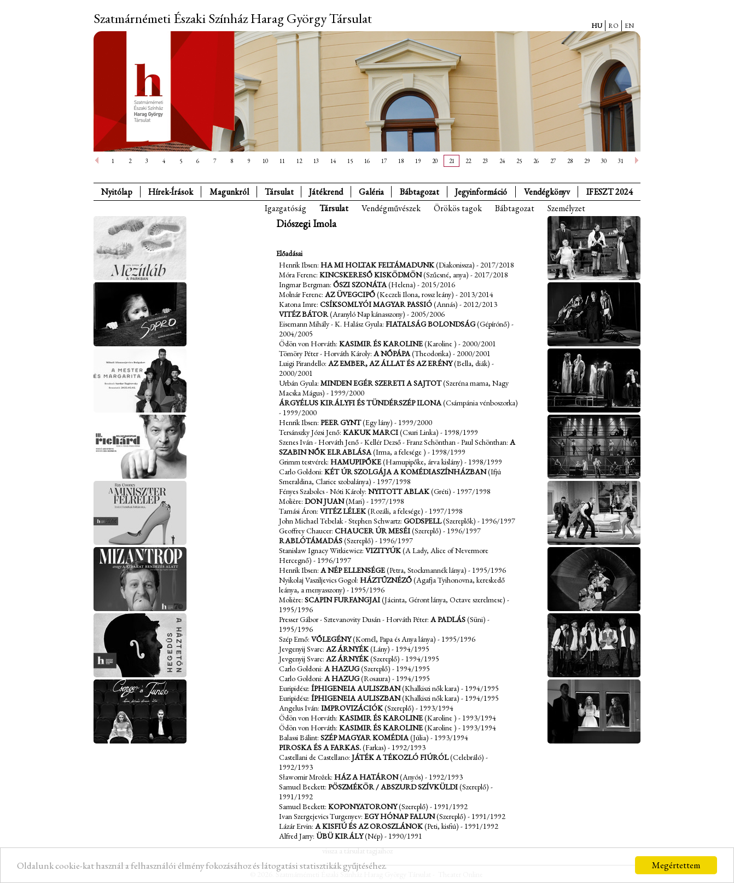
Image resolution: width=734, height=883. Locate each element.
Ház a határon (366, 777)
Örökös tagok (458, 208)
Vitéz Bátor (303, 314)
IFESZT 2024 (609, 191)
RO (613, 25)
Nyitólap (116, 191)
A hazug (341, 668)
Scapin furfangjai (342, 600)
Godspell (422, 521)
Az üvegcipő (350, 294)
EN (629, 25)
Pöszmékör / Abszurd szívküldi (393, 787)
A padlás (447, 619)
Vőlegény (331, 639)
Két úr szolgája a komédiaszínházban (405, 472)
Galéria (371, 191)
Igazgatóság (285, 208)
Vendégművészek (391, 208)
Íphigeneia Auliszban (355, 688)
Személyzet (566, 208)
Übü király (339, 836)
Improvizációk (352, 708)
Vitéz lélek (343, 511)
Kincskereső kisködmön (370, 275)
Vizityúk (383, 550)
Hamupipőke (355, 462)
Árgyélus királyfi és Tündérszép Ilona (360, 403)
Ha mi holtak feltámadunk (377, 265)
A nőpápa (392, 353)
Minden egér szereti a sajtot (381, 383)
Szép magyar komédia (365, 737)
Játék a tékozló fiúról (400, 757)
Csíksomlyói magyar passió (376, 304)
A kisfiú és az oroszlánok (369, 826)
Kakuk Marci (370, 432)
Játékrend (326, 191)
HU (596, 25)
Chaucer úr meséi (372, 531)
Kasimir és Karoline (381, 343)
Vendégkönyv (547, 191)
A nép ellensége (353, 570)
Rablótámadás (310, 540)
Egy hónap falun (399, 816)
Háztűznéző (386, 580)
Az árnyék (347, 649)
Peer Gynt (341, 422)
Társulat (279, 191)
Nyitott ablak (398, 491)
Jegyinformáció (481, 191)
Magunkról (229, 191)
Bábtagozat (514, 208)
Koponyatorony (362, 806)
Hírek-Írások (170, 191)
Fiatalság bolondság (430, 324)
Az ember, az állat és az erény (390, 363)
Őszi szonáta (360, 284)
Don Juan (325, 501)
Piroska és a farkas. (320, 747)
